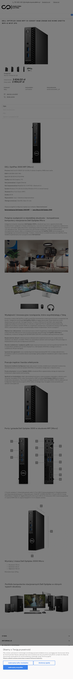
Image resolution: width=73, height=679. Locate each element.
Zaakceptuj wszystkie (15, 667)
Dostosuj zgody (44, 663)
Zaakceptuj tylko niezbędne (18, 663)
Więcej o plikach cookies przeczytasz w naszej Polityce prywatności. (22, 658)
